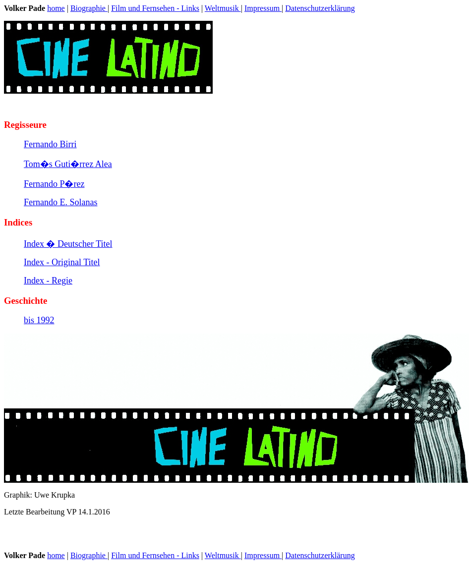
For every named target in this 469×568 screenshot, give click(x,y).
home (56, 8)
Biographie (89, 8)
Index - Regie (48, 280)
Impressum (263, 8)
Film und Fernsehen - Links (155, 8)
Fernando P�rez (54, 184)
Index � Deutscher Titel (68, 244)
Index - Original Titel (62, 262)
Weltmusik (223, 8)
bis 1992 (39, 320)
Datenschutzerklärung (319, 8)
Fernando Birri (50, 144)
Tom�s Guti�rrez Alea (68, 164)
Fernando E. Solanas (60, 202)
